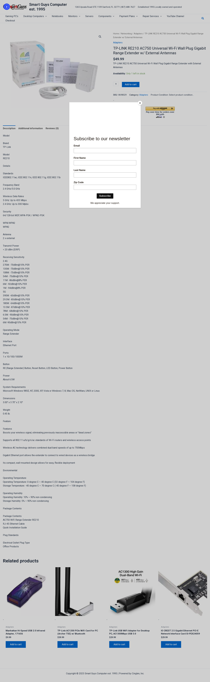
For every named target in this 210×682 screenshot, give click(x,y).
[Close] (140, 103)
